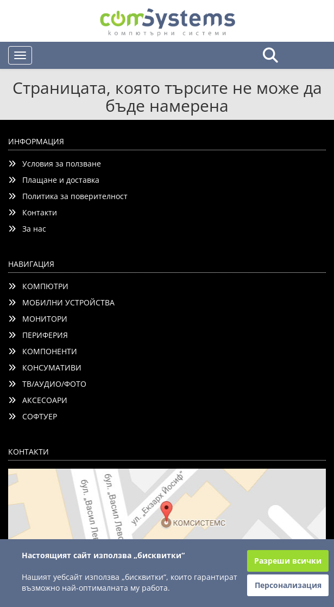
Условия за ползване (54, 163)
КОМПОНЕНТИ (42, 351)
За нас (27, 228)
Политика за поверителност (68, 196)
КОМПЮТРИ (38, 286)
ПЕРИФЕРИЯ (38, 335)
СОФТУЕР (32, 416)
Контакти (32, 212)
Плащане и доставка (53, 180)
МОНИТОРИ (37, 319)
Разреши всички (288, 560)
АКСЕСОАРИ (37, 400)
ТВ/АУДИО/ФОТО (47, 384)
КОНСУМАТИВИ (44, 367)
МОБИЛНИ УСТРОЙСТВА (61, 302)
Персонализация (288, 585)
